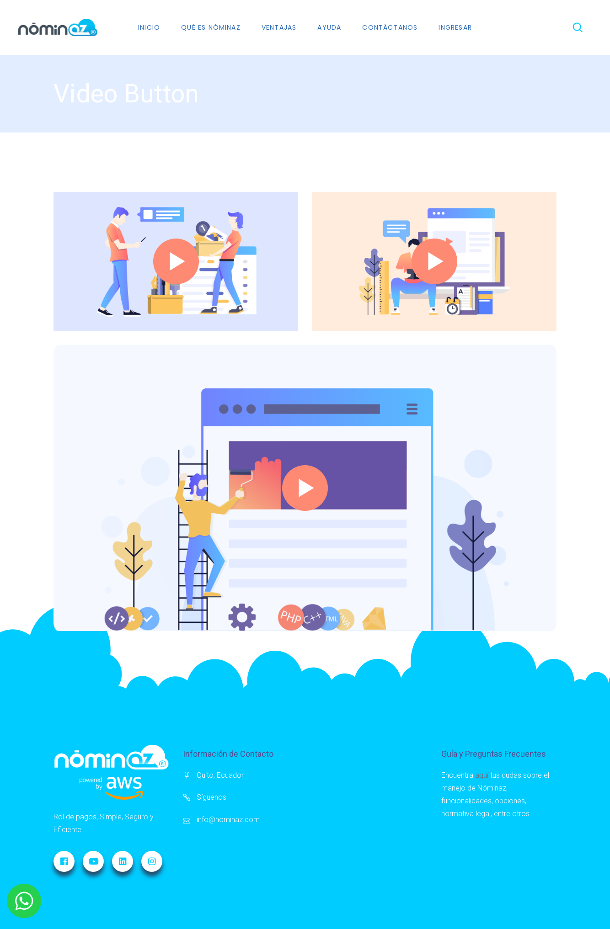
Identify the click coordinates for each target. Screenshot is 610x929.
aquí (481, 775)
